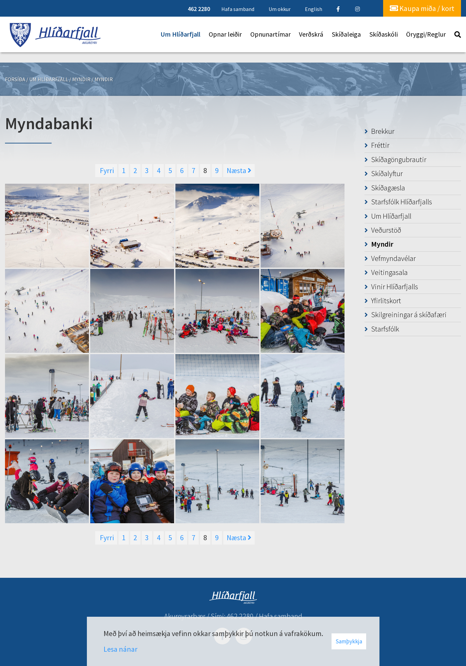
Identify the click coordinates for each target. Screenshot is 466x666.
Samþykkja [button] (349, 641)
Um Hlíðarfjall (48, 79)
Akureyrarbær (184, 616)
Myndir (81, 79)
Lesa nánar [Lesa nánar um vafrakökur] (120, 649)
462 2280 (240, 616)
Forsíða (15, 79)
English (313, 9)
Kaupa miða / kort (422, 8)
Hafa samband (280, 616)
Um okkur (280, 9)
